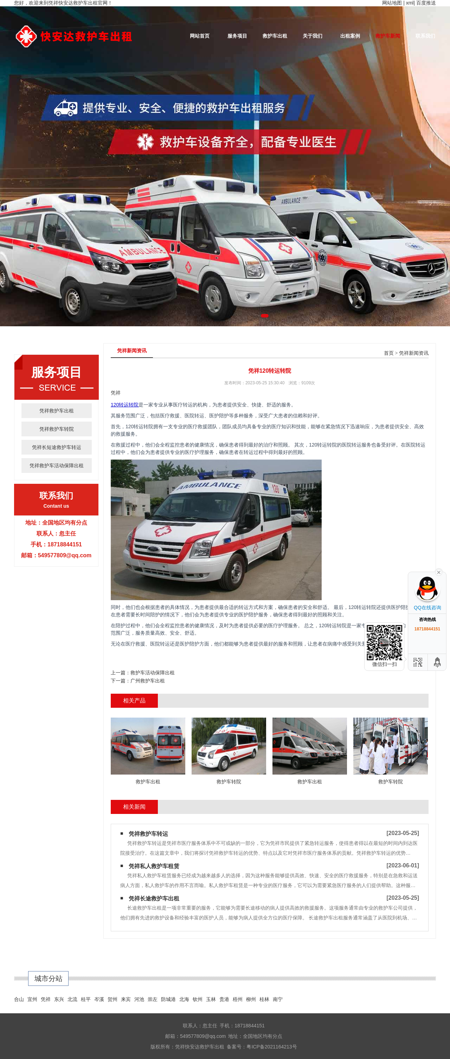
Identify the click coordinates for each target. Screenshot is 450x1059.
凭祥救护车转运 (148, 834)
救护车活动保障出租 (152, 672)
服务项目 (237, 36)
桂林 (264, 999)
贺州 (112, 999)
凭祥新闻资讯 (414, 353)
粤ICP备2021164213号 (271, 1047)
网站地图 (392, 3)
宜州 (32, 999)
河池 (139, 999)
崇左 (153, 999)
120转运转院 (125, 404)
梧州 (238, 999)
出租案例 (350, 36)
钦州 (197, 999)
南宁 (278, 999)
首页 (389, 353)
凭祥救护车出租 (56, 410)
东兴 (59, 999)
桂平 (86, 999)
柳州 (251, 999)
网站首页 (200, 36)
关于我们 (312, 36)
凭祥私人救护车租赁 (154, 866)
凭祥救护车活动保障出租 (57, 465)
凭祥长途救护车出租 (154, 898)
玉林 (211, 999)
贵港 (224, 999)
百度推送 (426, 3)
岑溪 (99, 999)
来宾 (126, 999)
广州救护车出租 (147, 680)
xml (410, 3)
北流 (72, 999)
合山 (19, 999)
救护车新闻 (387, 36)
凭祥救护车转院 (56, 429)
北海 (184, 999)
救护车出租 (275, 36)
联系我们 (425, 36)
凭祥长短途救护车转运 (56, 447)
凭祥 (46, 999)
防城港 (168, 999)
